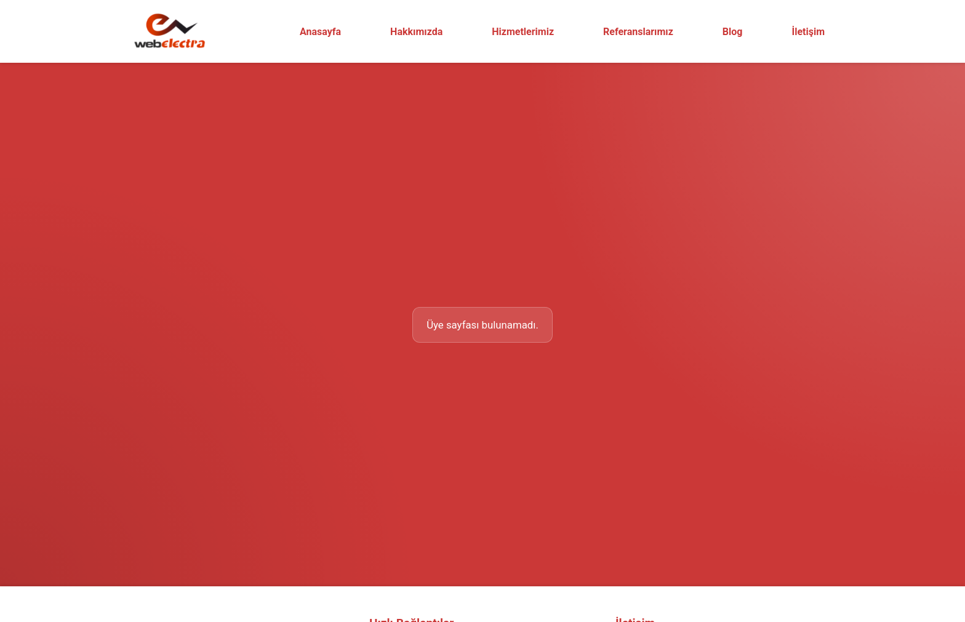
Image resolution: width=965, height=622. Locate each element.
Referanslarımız (638, 32)
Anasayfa (320, 32)
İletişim (808, 32)
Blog (733, 32)
